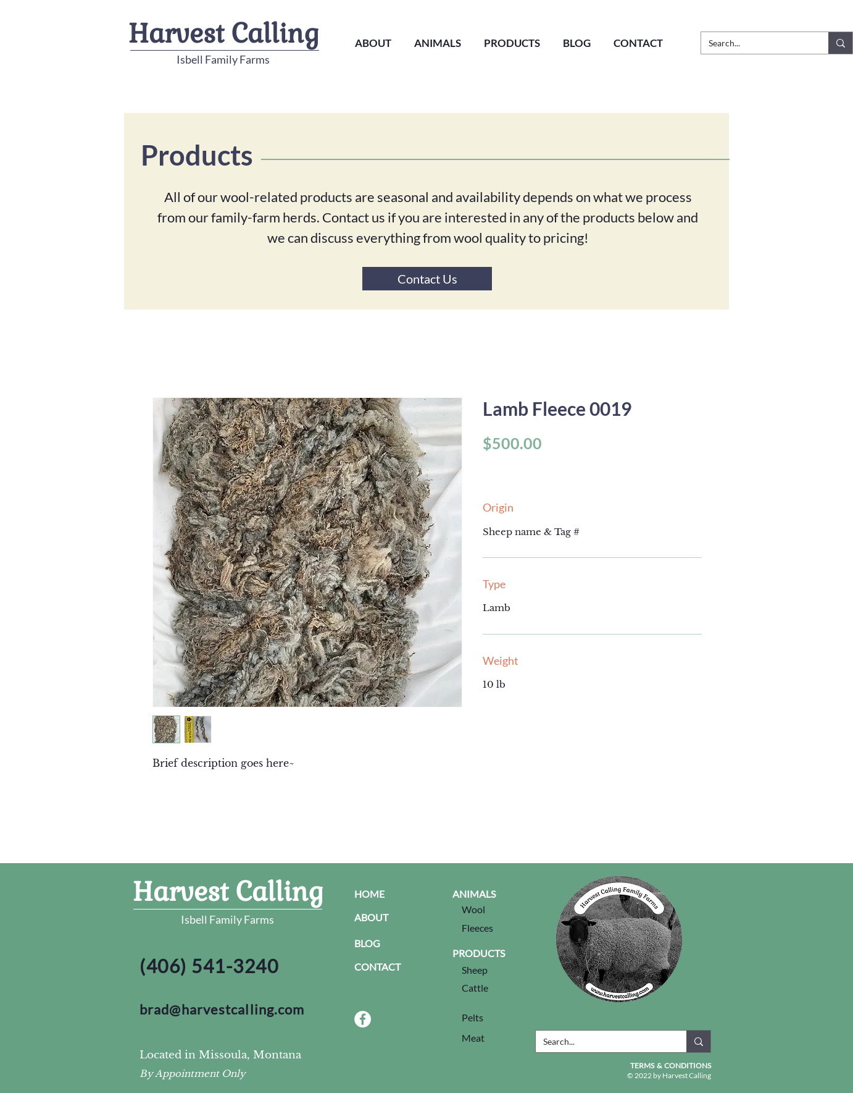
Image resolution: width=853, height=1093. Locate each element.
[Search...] (755, 43)
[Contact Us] (427, 278)
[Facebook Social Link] (362, 1019)
